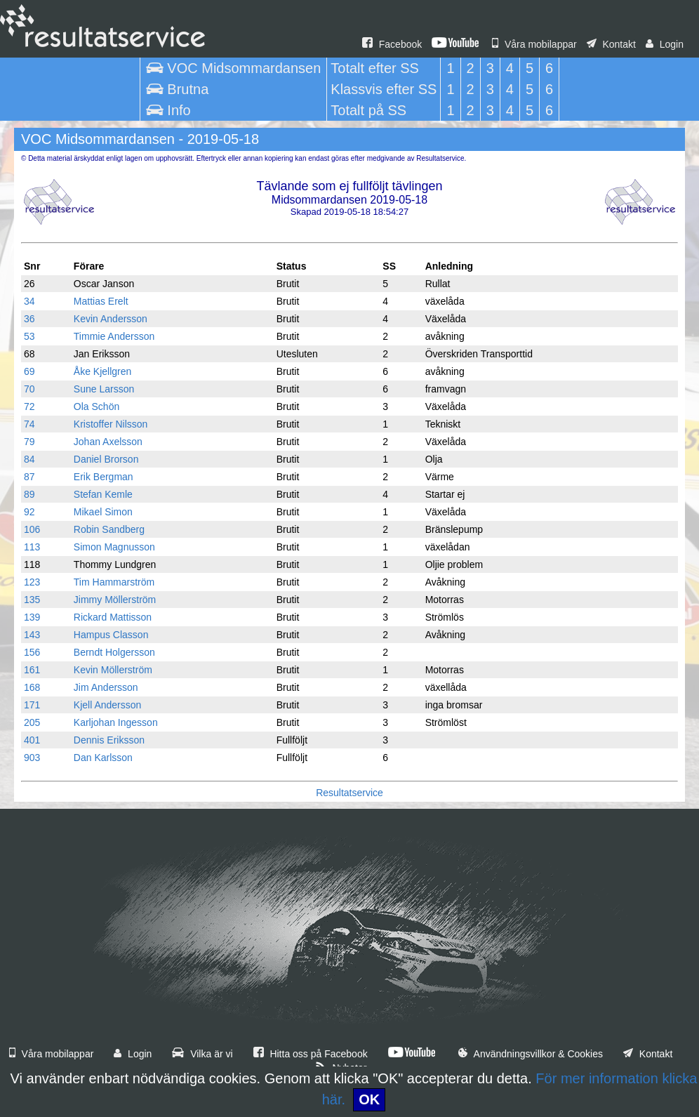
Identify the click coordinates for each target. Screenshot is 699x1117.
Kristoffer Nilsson (111, 424)
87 (29, 476)
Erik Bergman (103, 476)
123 (32, 582)
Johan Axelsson (108, 441)
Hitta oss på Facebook (310, 1053)
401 (32, 740)
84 (29, 459)
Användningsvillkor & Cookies (530, 1053)
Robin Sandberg (109, 529)
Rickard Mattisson (113, 617)
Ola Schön (96, 406)
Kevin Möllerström (113, 669)
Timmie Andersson (114, 336)
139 (32, 617)
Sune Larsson (104, 389)
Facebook (392, 44)
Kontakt (611, 44)
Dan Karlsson (103, 757)
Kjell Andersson (108, 704)
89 (29, 494)
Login (665, 44)
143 (32, 634)
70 (29, 389)
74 (29, 424)
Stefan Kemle (103, 494)
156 (32, 652)
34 (29, 301)
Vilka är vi (202, 1053)
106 (32, 529)
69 (29, 371)
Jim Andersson (106, 687)
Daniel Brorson (106, 459)
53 (29, 336)
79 (29, 441)
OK (369, 1099)
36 (29, 318)
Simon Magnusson (114, 547)
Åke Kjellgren (103, 371)
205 (32, 722)
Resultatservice (349, 792)
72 (29, 406)
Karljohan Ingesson (116, 722)
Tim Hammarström (114, 582)
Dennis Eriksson (109, 740)
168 (32, 687)
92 (29, 511)
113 (32, 547)
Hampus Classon (111, 634)
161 (32, 669)
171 (32, 704)
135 (32, 599)
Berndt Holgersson (114, 652)
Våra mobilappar (534, 44)
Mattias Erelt (101, 301)
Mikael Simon (103, 511)
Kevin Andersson (110, 318)
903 (32, 757)
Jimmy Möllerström (115, 599)
